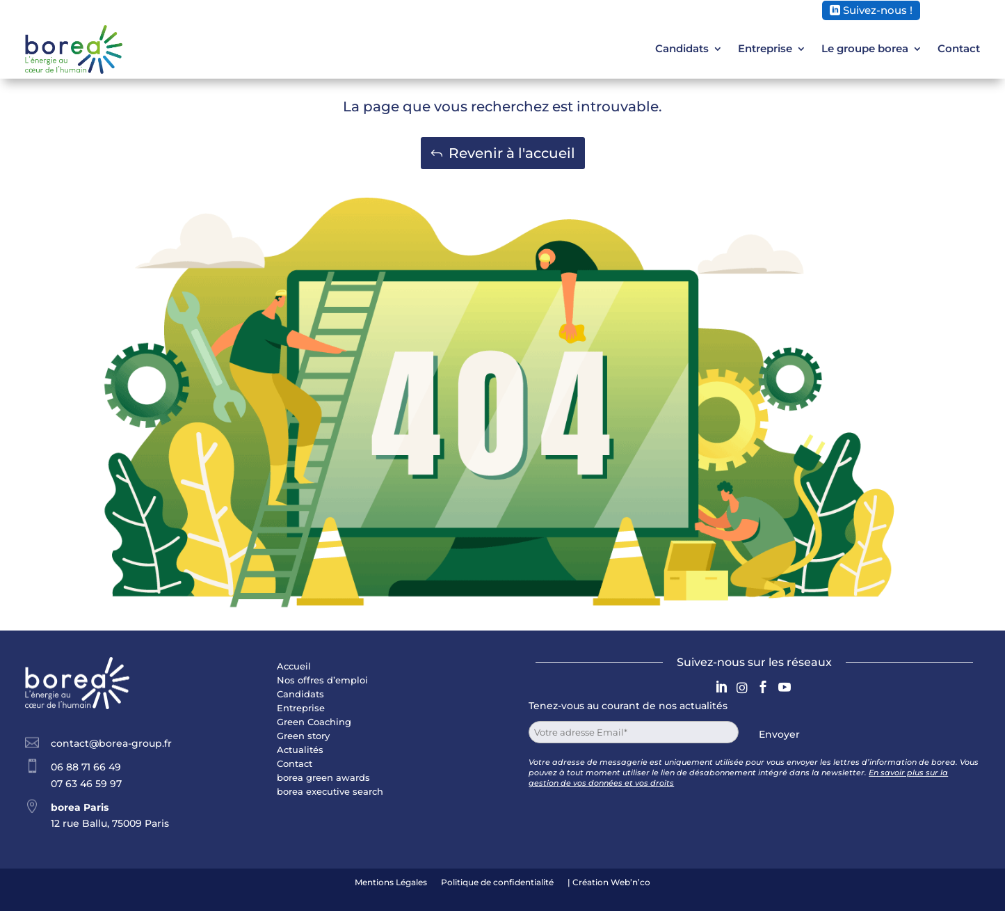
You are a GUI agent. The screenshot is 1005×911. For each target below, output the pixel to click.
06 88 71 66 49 (86, 767)
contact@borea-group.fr (111, 743)
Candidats (682, 48)
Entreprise (765, 48)
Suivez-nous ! (877, 10)
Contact (959, 48)
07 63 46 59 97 (86, 783)
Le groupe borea (864, 48)
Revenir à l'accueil (512, 153)
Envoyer (779, 734)
